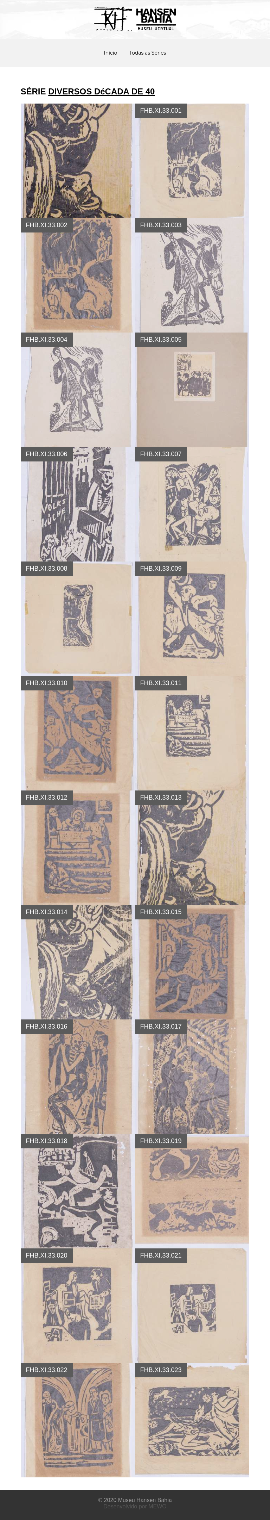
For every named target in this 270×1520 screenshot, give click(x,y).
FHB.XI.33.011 (161, 683)
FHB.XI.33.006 (47, 454)
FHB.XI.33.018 (47, 1140)
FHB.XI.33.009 (161, 568)
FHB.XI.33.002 (47, 225)
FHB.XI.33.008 (47, 568)
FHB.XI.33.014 (47, 912)
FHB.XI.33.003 (161, 225)
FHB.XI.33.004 (47, 339)
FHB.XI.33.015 (161, 912)
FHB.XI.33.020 (47, 1255)
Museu (126, 1500)
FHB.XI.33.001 (161, 110)
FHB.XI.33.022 (47, 1369)
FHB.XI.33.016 (47, 1026)
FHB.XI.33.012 (47, 797)
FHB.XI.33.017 (161, 1026)
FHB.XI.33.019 (161, 1140)
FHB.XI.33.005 (161, 339)
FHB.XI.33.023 (161, 1369)
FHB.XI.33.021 (161, 1255)
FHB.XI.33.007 (161, 454)
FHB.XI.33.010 (47, 683)
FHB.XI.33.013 (161, 797)
